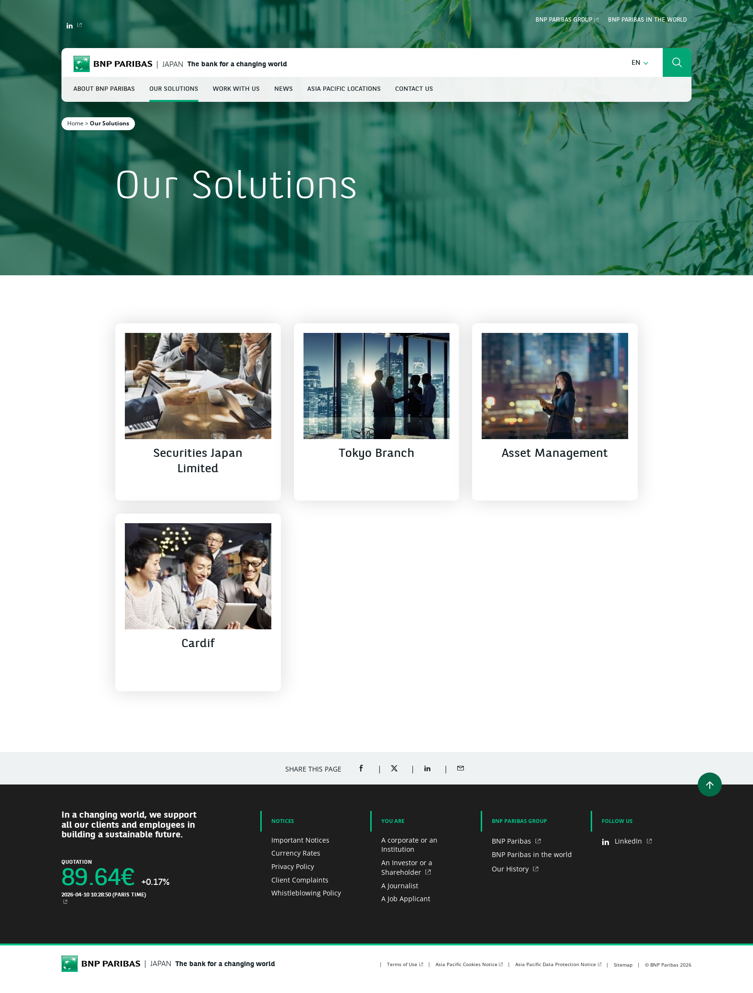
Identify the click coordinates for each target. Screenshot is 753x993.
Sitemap (623, 964)
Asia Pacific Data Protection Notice (555, 964)
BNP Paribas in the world (647, 20)
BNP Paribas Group (563, 20)
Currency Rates (295, 853)
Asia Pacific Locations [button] (344, 89)
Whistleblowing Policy (306, 892)
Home (75, 123)
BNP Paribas (512, 841)
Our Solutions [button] (173, 89)
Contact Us (414, 89)
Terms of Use (402, 964)
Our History (511, 868)
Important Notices (300, 840)
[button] (640, 63)
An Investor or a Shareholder (406, 867)
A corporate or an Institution (409, 844)
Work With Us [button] (236, 89)
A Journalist (399, 885)
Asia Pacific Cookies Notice (467, 964)
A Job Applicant (405, 898)
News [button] (283, 89)
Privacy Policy (292, 866)
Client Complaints (299, 879)
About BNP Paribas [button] (104, 89)
